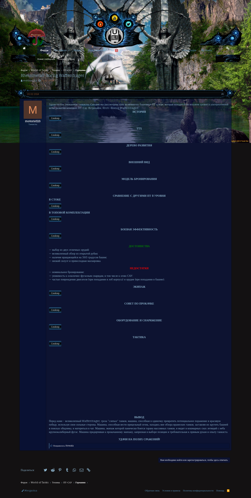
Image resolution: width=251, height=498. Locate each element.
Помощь (220, 490)
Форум (44, 50)
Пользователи (95, 50)
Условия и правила (171, 490)
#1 (221, 94)
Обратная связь (152, 490)
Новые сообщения (46, 59)
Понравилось (64, 449)
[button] (69, 50)
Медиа (77, 50)
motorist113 (30, 80)
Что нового (60, 50)
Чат (114, 50)
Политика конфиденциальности (198, 490)
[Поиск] (206, 50)
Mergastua (29, 490)
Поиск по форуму (66, 59)
